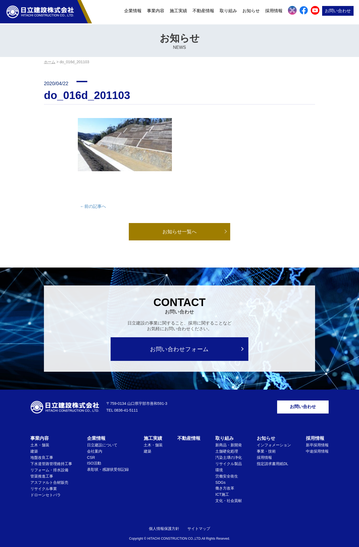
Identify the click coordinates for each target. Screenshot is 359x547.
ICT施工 (222, 487)
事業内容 (155, 11)
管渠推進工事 (41, 469)
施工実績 (178, 11)
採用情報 (274, 11)
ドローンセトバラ (45, 488)
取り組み (228, 11)
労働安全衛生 (226, 469)
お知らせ (251, 11)
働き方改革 (224, 481)
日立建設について (102, 438)
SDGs (220, 475)
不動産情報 (203, 11)
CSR (91, 450)
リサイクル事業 (43, 481)
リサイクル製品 (228, 456)
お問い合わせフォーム (179, 341)
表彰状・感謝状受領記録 (108, 462)
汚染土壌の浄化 (228, 450)
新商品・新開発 (228, 438)
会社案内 (94, 444)
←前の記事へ (93, 199)
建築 (34, 444)
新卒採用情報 (317, 438)
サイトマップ (198, 521)
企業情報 (133, 11)
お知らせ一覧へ (179, 224)
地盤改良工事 (41, 450)
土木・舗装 (39, 438)
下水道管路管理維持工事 (51, 456)
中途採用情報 (317, 444)
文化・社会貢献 (228, 493)
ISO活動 (94, 456)
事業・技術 (266, 444)
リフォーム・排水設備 (49, 463)
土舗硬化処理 (226, 444)
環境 (219, 463)
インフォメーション (274, 438)
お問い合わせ (338, 11)
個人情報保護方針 (164, 521)
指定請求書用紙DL (272, 456)
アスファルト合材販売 (49, 475)
